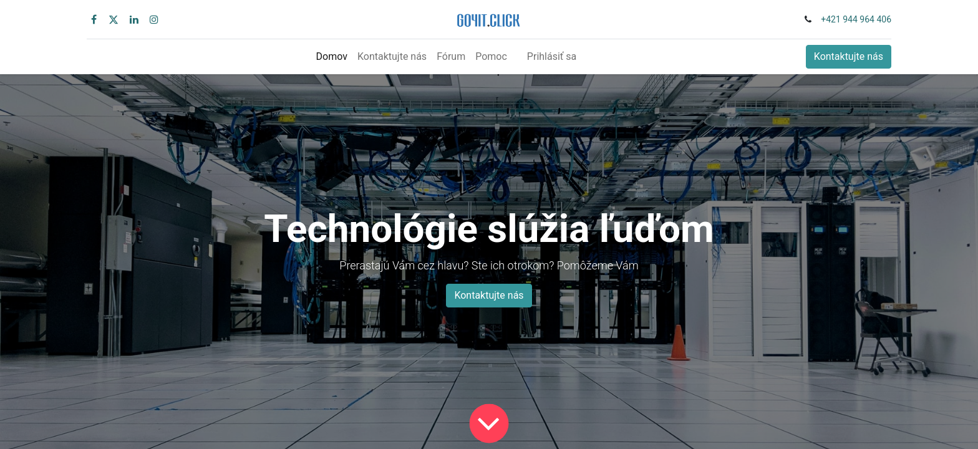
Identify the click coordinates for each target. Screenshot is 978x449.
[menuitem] (331, 56)
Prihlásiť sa (551, 56)
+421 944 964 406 (856, 19)
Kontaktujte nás (848, 56)
